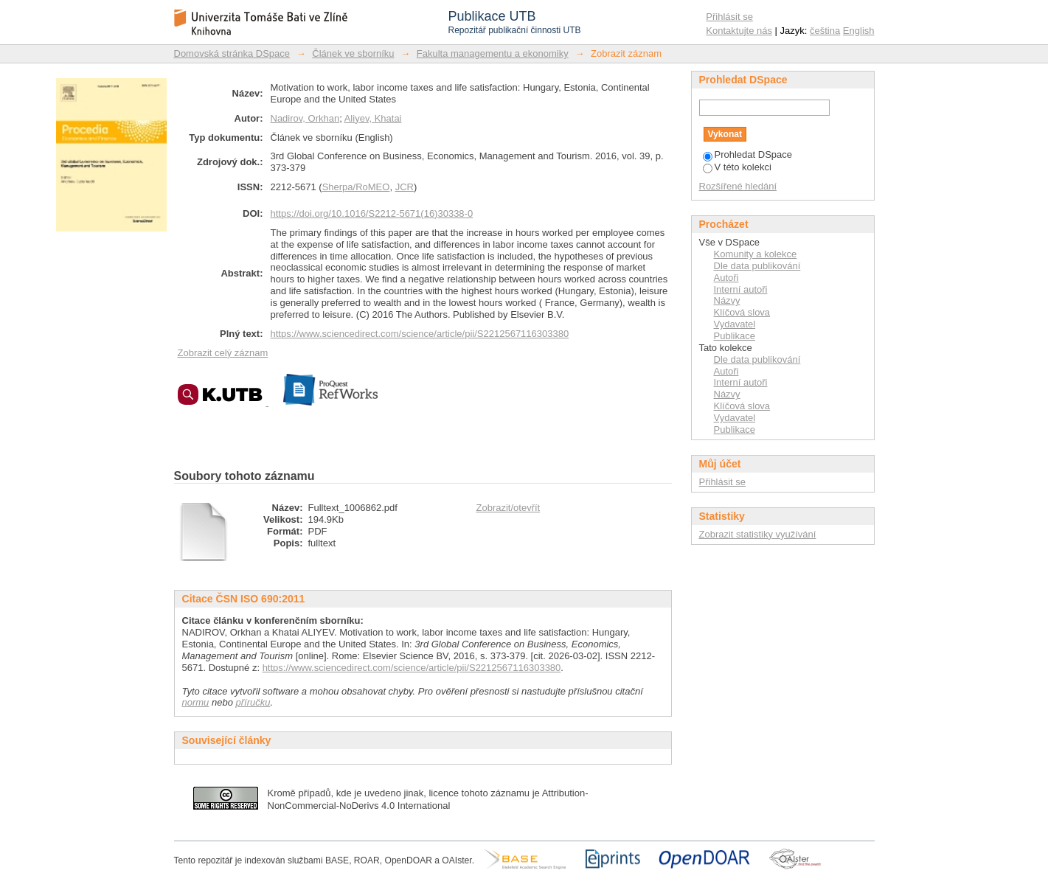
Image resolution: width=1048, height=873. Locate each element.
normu (195, 702)
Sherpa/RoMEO (356, 186)
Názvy (727, 300)
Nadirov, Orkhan (305, 118)
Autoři (726, 277)
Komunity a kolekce (755, 254)
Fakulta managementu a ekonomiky (493, 53)
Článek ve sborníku (353, 53)
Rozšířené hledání (738, 186)
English (859, 30)
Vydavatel (735, 324)
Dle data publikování (757, 265)
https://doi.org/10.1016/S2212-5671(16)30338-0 (372, 213)
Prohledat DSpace (748, 154)
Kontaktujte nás (739, 30)
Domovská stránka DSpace (232, 53)
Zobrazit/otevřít (508, 507)
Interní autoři (741, 289)
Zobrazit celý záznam (223, 352)
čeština (825, 30)
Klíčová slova (742, 312)
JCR (404, 186)
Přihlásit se (729, 16)
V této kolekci (737, 167)
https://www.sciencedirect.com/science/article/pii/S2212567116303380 (420, 333)
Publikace (734, 335)
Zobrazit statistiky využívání (757, 534)
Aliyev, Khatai (373, 118)
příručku (253, 702)
